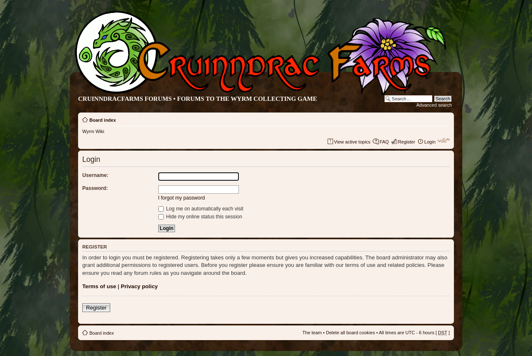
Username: (95, 175)
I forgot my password (181, 198)
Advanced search (434, 105)
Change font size (444, 140)
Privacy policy (139, 286)
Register (406, 141)
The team (312, 332)
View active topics (352, 141)
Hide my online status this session (200, 217)
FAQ (384, 141)
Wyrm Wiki (93, 131)
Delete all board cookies (350, 332)
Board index (102, 120)
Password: (95, 188)
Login (430, 141)
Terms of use (99, 286)
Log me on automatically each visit (200, 209)
